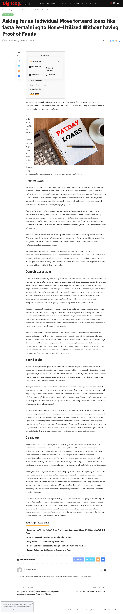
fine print (9, 606)
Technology (8, 15)
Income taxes (38, 67)
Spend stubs (37, 74)
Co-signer (53, 74)
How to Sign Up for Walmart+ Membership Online (49, 537)
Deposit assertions (51, 69)
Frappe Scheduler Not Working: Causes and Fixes (49, 550)
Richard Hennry (13, 41)
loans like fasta (45, 103)
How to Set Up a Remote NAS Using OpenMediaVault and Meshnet (56, 546)
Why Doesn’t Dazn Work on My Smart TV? (45, 542)
